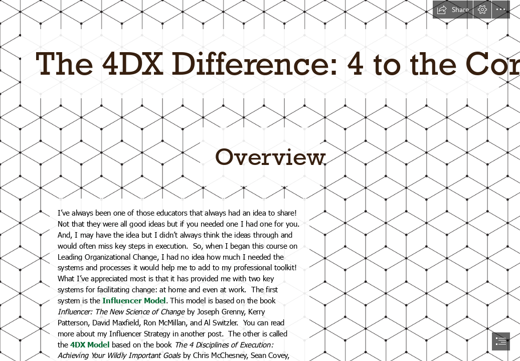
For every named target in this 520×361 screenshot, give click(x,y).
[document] (260, 180)
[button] (453, 10)
